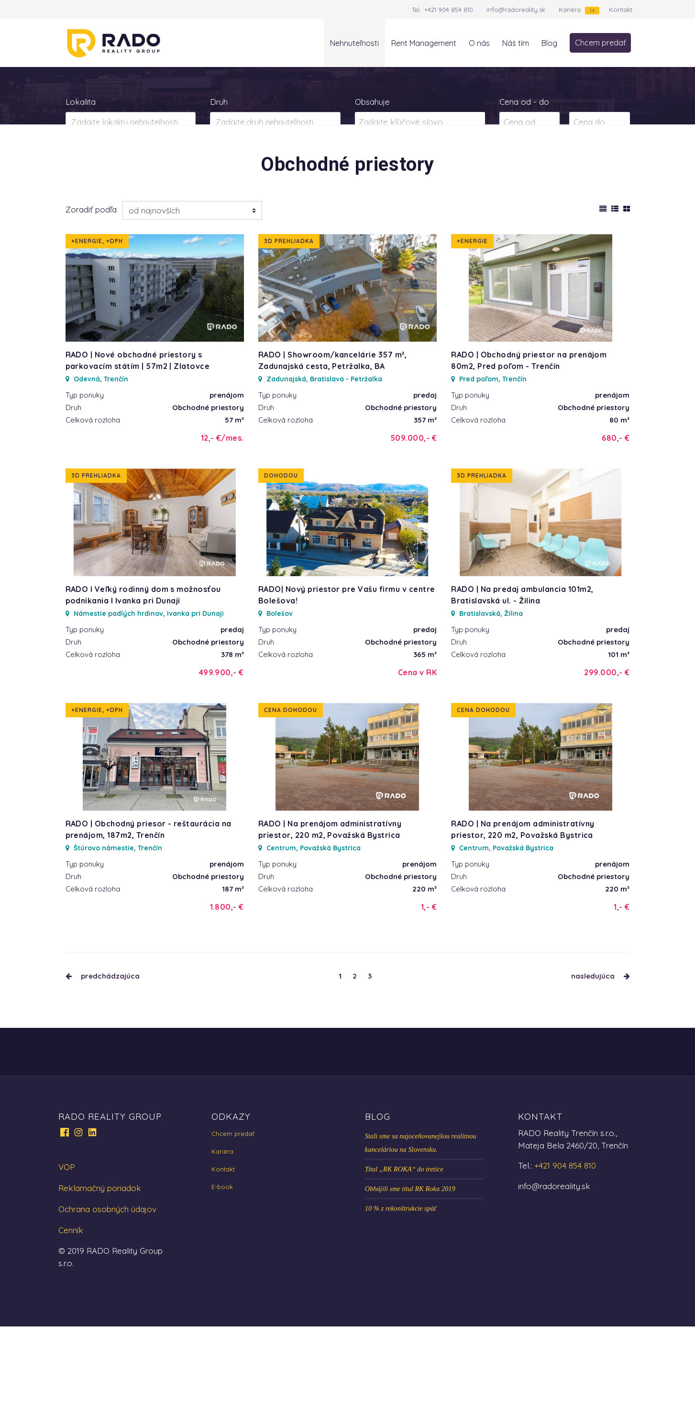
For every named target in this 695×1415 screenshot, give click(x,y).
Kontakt (620, 9)
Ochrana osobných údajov (107, 1297)
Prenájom (159, 160)
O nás (479, 43)
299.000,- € (606, 761)
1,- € (429, 995)
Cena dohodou (290, 798)
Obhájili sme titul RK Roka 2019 (410, 1277)
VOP (66, 1255)
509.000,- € (413, 526)
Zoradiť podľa (91, 298)
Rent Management (423, 43)
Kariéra (570, 9)
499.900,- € (221, 761)
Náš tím (515, 43)
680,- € (615, 526)
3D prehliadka (289, 329)
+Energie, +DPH (97, 329)
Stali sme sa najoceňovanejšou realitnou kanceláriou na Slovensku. (420, 1231)
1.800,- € (227, 995)
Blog (549, 43)
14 (592, 10)
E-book (222, 1275)
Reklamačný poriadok (99, 1276)
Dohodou (281, 564)
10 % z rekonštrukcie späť (401, 1297)
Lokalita (81, 102)
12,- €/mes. (222, 526)
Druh (219, 102)
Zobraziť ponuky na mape (420, 160)
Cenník (70, 1319)
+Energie (472, 329)
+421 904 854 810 (448, 9)
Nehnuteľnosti (354, 43)
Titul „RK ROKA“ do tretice (404, 1257)
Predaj (96, 160)
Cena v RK (417, 761)
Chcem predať (600, 42)
